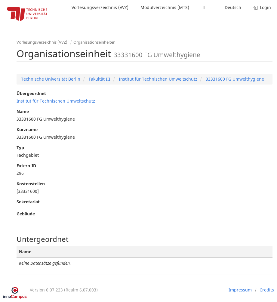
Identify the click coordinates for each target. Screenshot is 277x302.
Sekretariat (28, 202)
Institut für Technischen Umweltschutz (157, 79)
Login (262, 7)
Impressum (240, 290)
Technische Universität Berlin (50, 79)
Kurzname (27, 129)
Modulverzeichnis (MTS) (164, 7)
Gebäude (26, 214)
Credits (267, 290)
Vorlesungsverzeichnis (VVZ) (100, 7)
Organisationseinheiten (94, 42)
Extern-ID (26, 165)
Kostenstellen (31, 183)
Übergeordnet (31, 93)
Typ (20, 147)
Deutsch (233, 7)
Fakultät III (99, 79)
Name (23, 111)
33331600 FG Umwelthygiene (234, 79)
